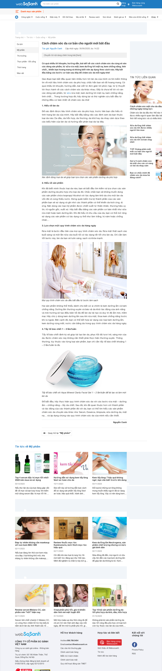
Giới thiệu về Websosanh (108, 648)
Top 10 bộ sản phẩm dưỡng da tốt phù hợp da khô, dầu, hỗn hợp (109, 610)
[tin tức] (16, 17)
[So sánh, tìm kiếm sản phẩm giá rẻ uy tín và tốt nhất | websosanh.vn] (26, 4)
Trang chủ (19, 37)
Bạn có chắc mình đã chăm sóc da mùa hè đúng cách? (140, 175)
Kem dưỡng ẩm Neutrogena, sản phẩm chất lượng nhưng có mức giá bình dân (109, 545)
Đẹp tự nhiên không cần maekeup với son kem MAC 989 (32, 543)
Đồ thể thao (68, 17)
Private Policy (137, 650)
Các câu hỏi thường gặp (71, 648)
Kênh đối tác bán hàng (107, 656)
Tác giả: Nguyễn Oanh (52, 48)
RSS (134, 654)
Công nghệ (25, 17)
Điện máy (54, 17)
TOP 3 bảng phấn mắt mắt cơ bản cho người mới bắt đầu (141, 151)
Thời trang (21, 67)
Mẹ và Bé (80, 17)
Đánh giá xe (119, 17)
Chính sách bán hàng (69, 652)
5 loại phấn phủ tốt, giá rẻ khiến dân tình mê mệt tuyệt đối (69, 610)
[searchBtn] (118, 3)
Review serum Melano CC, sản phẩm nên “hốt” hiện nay (30, 610)
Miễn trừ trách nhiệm (69, 656)
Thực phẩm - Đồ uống (26, 62)
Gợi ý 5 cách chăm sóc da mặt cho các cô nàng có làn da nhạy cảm (141, 163)
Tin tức (30, 37)
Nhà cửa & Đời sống (137, 17)
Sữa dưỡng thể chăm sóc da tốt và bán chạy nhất (141, 139)
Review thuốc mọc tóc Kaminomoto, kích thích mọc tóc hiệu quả (70, 545)
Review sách (94, 17)
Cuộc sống (40, 17)
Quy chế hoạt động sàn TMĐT (73, 664)
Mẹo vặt (20, 73)
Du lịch (20, 44)
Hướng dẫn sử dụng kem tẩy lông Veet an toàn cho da (71, 478)
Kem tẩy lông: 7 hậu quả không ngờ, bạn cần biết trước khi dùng (109, 478)
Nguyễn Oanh (120, 422)
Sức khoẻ (107, 17)
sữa (69, 93)
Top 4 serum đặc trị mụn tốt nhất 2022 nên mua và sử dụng (32, 478)
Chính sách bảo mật (69, 660)
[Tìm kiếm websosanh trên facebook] (134, 644)
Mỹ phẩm (52, 37)
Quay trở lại (59, 433)
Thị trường (21, 56)
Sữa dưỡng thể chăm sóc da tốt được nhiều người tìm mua (141, 127)
